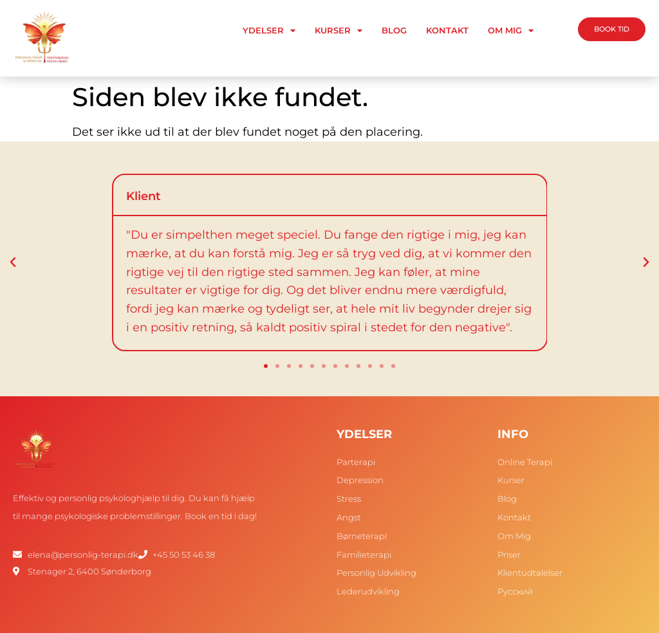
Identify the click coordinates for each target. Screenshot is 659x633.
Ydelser (269, 30)
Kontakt (447, 30)
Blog (394, 30)
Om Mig (511, 30)
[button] (12, 262)
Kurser (338, 30)
